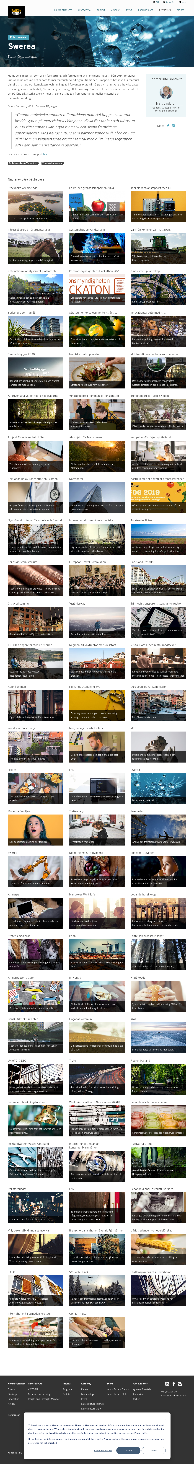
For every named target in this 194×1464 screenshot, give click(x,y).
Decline (153, 1450)
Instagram (180, 1384)
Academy (86, 1383)
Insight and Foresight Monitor (43, 1399)
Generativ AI (35, 1383)
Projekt (66, 1383)
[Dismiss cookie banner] (164, 1419)
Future (11, 1389)
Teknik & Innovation (52, 163)
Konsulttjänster (16, 1383)
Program (67, 1389)
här (45, 154)
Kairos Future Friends (92, 1403)
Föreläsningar (88, 1394)
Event (84, 1399)
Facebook (168, 126)
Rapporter (137, 1394)
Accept (128, 1450)
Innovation (13, 1399)
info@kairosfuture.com (173, 1395)
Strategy (12, 1394)
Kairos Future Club (91, 1408)
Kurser (84, 1389)
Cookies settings (103, 1450)
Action (11, 1403)
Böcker (136, 1399)
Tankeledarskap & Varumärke (23, 163)
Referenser (14, 1415)
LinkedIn (173, 126)
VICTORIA (33, 1389)
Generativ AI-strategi (39, 1394)
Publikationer (139, 1383)
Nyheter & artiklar (142, 1389)
